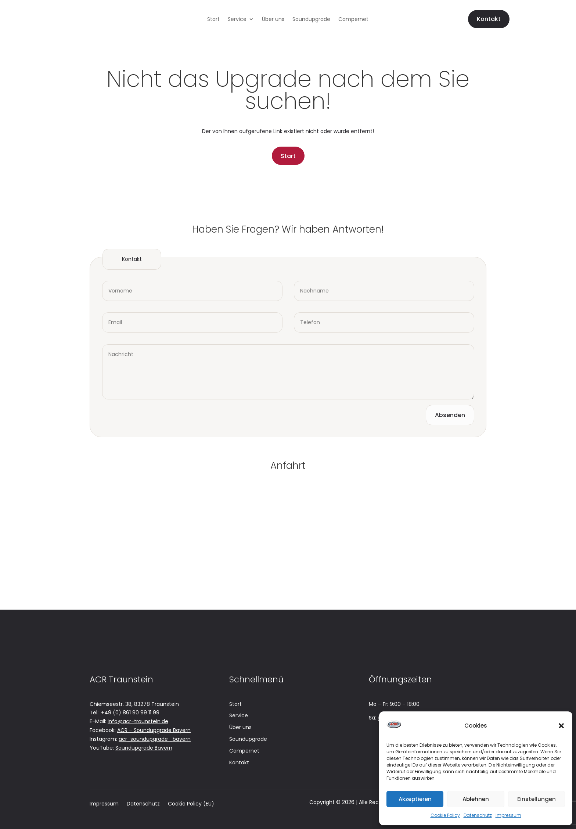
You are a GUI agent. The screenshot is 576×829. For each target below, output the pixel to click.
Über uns (273, 20)
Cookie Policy (445, 815)
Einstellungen (536, 799)
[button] (561, 725)
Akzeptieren (415, 799)
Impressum (508, 815)
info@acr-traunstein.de (138, 721)
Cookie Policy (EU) (191, 804)
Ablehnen (475, 799)
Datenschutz (478, 815)
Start (213, 20)
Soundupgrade (311, 20)
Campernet (353, 20)
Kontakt (489, 19)
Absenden (450, 415)
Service (237, 20)
